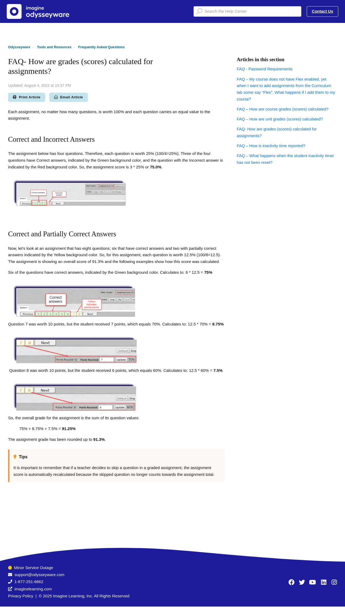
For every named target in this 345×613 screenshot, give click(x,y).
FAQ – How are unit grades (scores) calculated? (280, 119)
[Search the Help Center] (247, 11)
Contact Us (322, 11)
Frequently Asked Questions (101, 47)
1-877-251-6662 (29, 581)
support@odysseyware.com (39, 574)
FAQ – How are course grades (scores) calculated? (282, 109)
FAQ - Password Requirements (264, 69)
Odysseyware (19, 47)
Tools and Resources (54, 47)
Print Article (26, 97)
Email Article (68, 97)
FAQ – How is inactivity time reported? (271, 145)
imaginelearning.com (33, 589)
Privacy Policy (20, 596)
